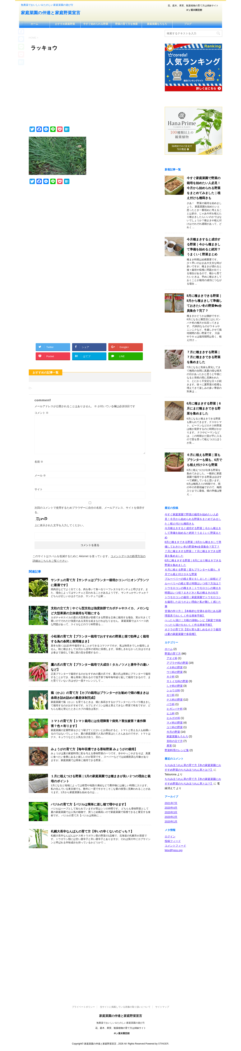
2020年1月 (171, 821)
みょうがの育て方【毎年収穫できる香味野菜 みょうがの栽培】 (94, 749)
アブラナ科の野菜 (177, 662)
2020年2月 (171, 816)
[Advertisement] (90, 91)
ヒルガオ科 (173, 718)
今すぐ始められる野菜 (95, 23)
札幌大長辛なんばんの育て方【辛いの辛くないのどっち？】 (92, 831)
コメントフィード (175, 845)
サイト (39, 489)
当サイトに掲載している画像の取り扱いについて (125, 1007)
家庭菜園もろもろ (157, 23)
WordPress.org (174, 850)
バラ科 (171, 704)
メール (40, 475)
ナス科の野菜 (175, 699)
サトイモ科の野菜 (177, 681)
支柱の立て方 (175, 741)
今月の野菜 (173, 731)
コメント (42, 412)
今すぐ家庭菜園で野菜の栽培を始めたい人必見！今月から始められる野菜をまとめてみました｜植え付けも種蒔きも (203, 188)
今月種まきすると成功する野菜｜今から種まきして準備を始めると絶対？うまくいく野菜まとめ (193, 533)
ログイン (170, 836)
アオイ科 (172, 658)
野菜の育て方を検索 (126, 23)
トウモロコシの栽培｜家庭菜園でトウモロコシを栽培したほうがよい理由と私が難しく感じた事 (193, 602)
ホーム (34, 23)
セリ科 (171, 695)
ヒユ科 (171, 713)
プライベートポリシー (83, 1007)
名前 (39, 461)
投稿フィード (173, 841)
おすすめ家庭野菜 (65, 23)
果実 (169, 745)
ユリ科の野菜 (175, 727)
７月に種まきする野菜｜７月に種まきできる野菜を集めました (203, 357)
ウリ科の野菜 (175, 672)
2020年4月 (171, 807)
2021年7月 (171, 803)
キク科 (171, 676)
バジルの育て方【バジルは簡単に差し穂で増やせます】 (89, 804)
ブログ (188, 23)
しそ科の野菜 (175, 685)
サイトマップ (162, 1007)
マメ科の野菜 (175, 722)
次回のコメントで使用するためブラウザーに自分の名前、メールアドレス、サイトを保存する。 (90, 510)
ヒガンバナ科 (175, 708)
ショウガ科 (173, 690)
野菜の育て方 (173, 653)
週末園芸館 (194, 10)
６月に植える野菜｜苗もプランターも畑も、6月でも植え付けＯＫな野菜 (204, 459)
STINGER (163, 1043)
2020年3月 (171, 812)
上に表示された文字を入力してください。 (60, 525)
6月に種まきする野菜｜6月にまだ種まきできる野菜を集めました (204, 408)
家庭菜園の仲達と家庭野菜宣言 (50, 13)
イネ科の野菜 (175, 667)
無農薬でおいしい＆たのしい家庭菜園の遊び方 (120, 1022)
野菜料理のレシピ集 (177, 750)
